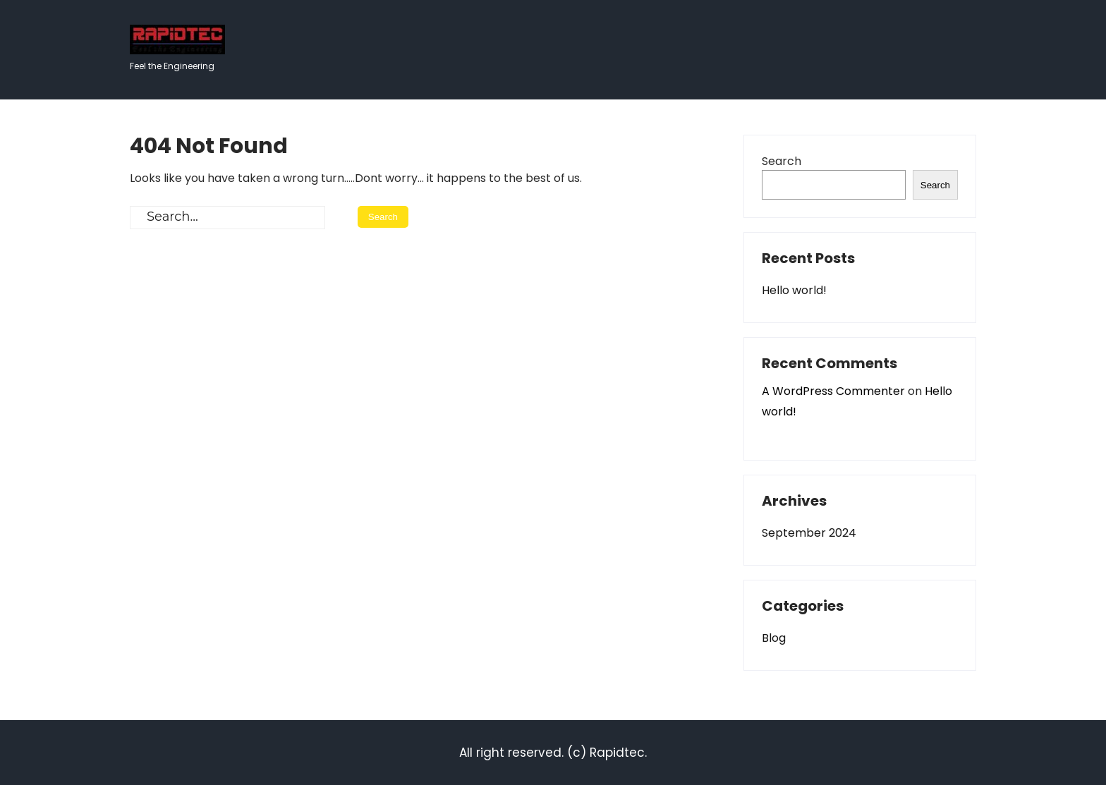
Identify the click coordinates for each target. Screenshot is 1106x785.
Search (781, 161)
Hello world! (794, 290)
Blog (774, 638)
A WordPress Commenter (833, 391)
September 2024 (809, 533)
